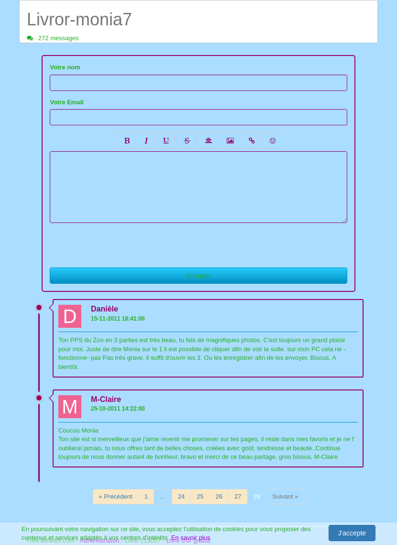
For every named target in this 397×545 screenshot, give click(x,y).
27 (237, 496)
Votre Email (67, 102)
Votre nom (65, 67)
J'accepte (352, 533)
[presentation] (122, 241)
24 (181, 496)
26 (219, 496)
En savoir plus (190, 537)
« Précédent (115, 496)
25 (200, 496)
